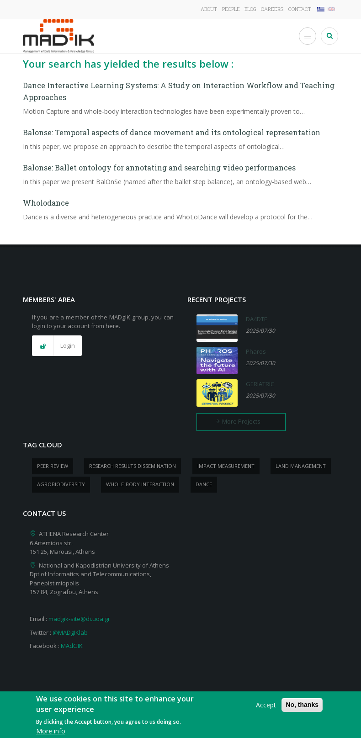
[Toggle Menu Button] (307, 36)
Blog (250, 8)
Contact (299, 8)
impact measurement (226, 465)
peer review (52, 465)
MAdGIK (72, 646)
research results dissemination (132, 465)
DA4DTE (256, 319)
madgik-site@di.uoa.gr (79, 619)
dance (204, 484)
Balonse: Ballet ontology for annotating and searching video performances (159, 167)
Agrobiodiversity (61, 484)
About (209, 8)
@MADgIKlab (70, 632)
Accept (266, 708)
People (231, 8)
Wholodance (46, 202)
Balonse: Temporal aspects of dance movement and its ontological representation (171, 132)
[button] (57, 345)
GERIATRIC (260, 384)
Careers (272, 8)
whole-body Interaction (140, 484)
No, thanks (302, 707)
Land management (301, 465)
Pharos (256, 351)
